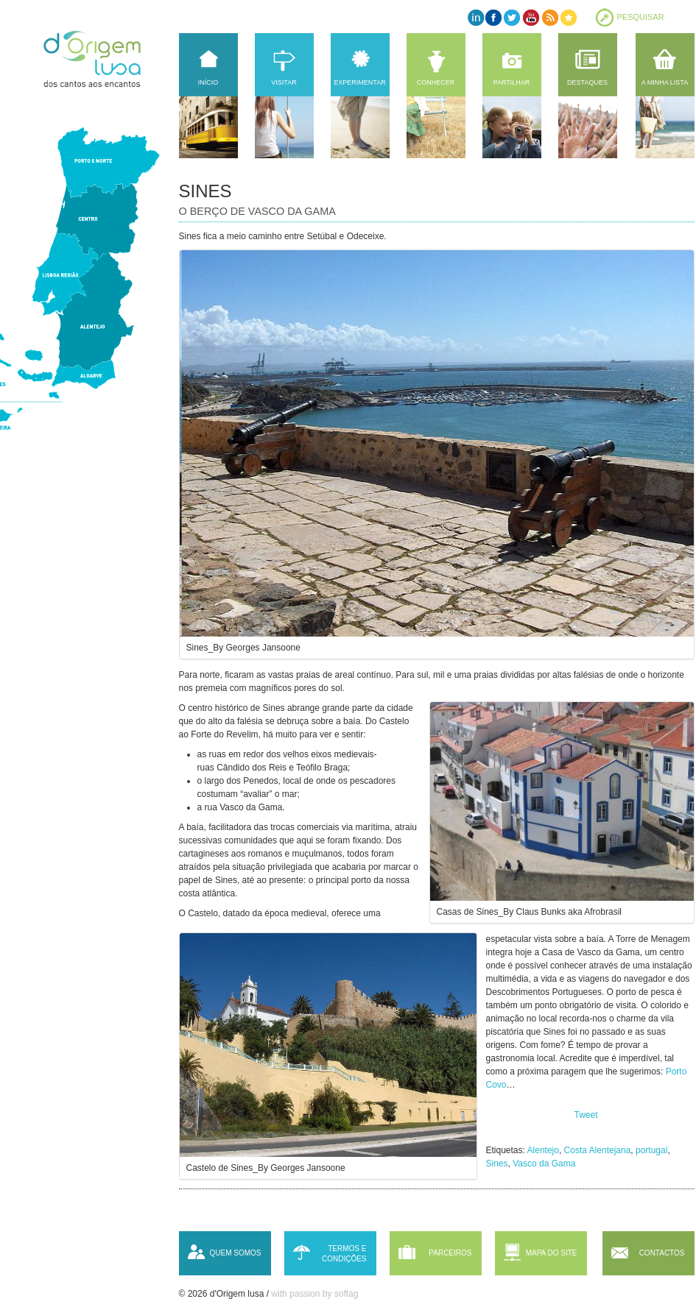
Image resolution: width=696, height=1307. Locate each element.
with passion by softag (314, 1294)
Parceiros (450, 1253)
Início (208, 82)
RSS (549, 17)
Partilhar (511, 82)
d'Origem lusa (106, 59)
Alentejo (543, 1150)
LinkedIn (475, 17)
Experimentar (359, 82)
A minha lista (664, 82)
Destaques (587, 82)
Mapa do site (551, 1253)
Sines (497, 1163)
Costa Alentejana (597, 1150)
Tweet (586, 1115)
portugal (651, 1150)
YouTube (530, 17)
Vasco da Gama (544, 1163)
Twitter (512, 17)
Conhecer (436, 82)
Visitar (283, 82)
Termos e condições (344, 1253)
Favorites (567, 17)
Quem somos (235, 1253)
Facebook (494, 17)
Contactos (662, 1253)
